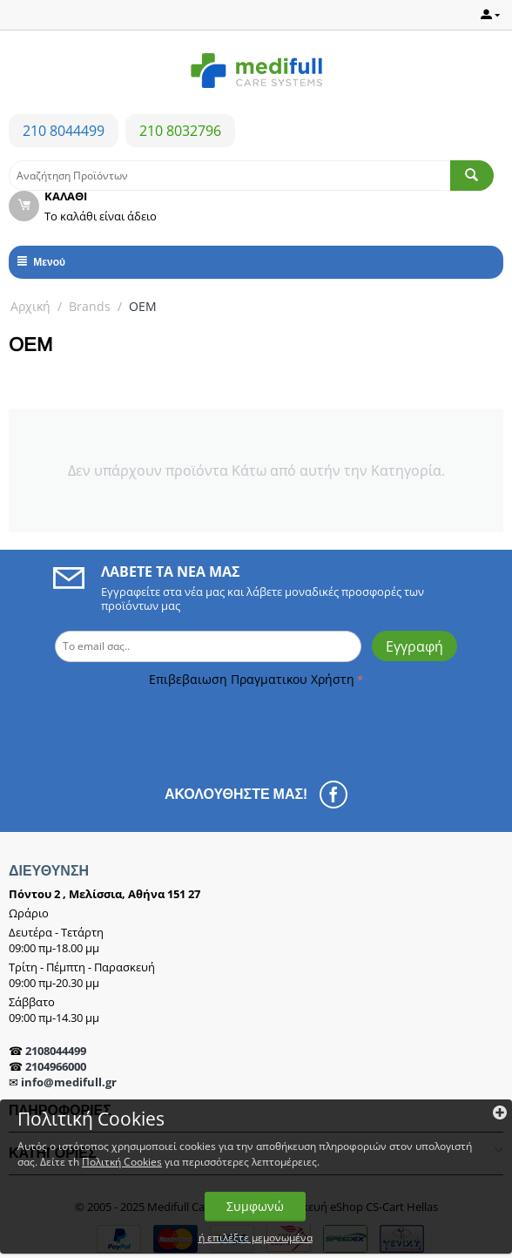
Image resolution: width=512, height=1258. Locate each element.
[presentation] (132, 726)
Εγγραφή (414, 646)
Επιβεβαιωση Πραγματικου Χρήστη (251, 679)
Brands (90, 306)
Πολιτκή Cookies (122, 1161)
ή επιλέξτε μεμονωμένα (256, 1237)
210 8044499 (63, 130)
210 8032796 (180, 130)
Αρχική (30, 306)
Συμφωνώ (255, 1206)
